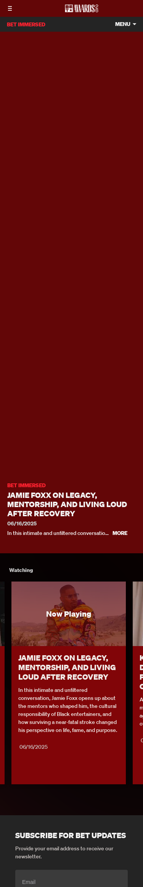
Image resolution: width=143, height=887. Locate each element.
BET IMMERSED (26, 485)
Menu (122, 24)
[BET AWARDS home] (82, 11)
